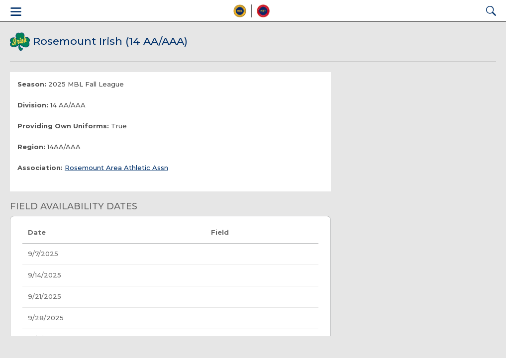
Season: (31, 84)
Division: (32, 105)
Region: (31, 147)
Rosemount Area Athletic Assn (116, 168)
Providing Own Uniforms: (63, 126)
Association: (40, 168)
